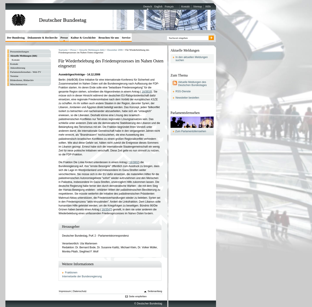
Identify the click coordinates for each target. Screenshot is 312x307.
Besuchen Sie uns (109, 37)
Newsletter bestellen (187, 97)
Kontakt (185, 6)
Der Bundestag (16, 37)
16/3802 (134, 162)
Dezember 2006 (115, 50)
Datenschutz (80, 291)
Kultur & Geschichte (83, 37)
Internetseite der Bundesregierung (82, 276)
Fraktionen (71, 272)
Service (126, 37)
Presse (73, 50)
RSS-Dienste (183, 91)
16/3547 (106, 209)
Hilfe (208, 6)
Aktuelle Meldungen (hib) (92, 50)
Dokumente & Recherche (43, 37)
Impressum (65, 291)
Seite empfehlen (138, 296)
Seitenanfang (155, 291)
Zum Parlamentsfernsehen (190, 131)
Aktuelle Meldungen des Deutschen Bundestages (192, 84)
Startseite (63, 50)
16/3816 (146, 91)
